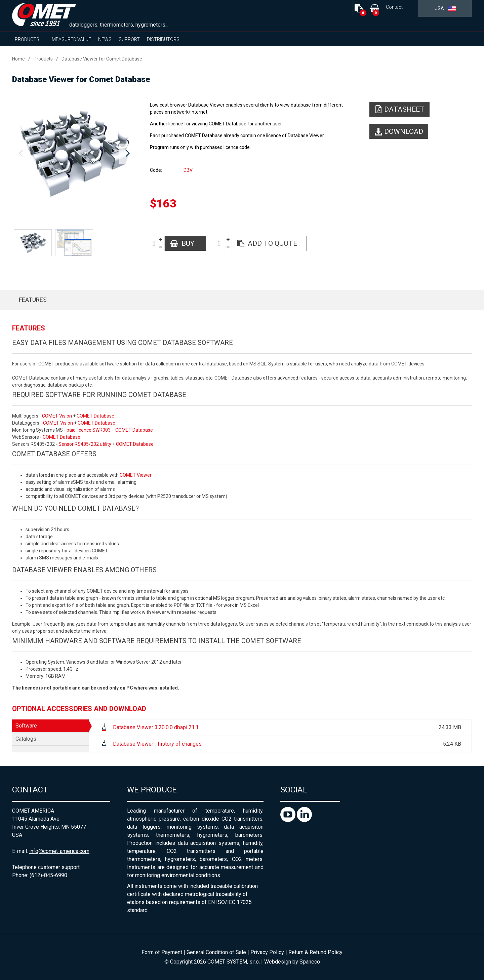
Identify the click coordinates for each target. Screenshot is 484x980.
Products (27, 39)
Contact (394, 7)
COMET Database (95, 416)
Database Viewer (42, 570)
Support (129, 39)
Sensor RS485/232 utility (84, 444)
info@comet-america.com (59, 851)
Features (33, 299)
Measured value (71, 39)
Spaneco (309, 961)
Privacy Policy (267, 952)
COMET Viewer (136, 475)
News (105, 39)
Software (26, 725)
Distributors (163, 39)
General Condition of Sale (216, 952)
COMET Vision (57, 416)
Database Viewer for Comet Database (102, 59)
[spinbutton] (157, 243)
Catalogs (25, 739)
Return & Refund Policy (315, 952)
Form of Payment (162, 952)
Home (18, 59)
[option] (74, 153)
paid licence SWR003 (89, 430)
